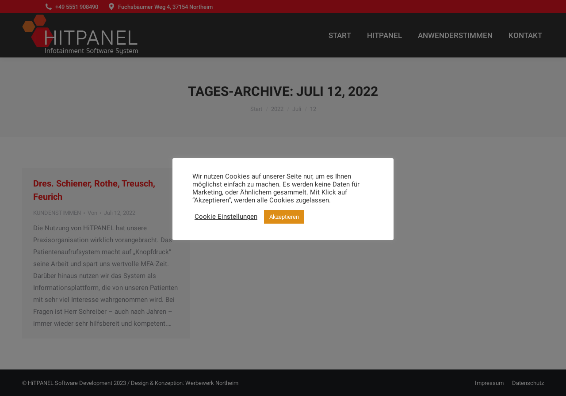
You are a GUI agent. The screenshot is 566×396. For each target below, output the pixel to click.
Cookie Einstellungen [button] (226, 217)
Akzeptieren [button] (284, 216)
